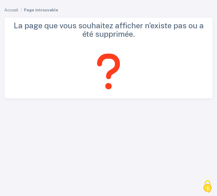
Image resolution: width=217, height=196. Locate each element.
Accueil (11, 10)
